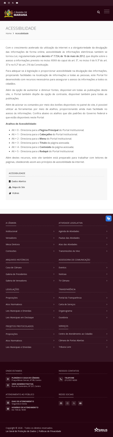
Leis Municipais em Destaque (20, 317)
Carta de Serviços (67, 304)
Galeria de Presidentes (16, 274)
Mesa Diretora (13, 244)
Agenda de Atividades (69, 231)
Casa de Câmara (13, 267)
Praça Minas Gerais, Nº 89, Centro (26, 380)
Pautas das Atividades (69, 237)
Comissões (11, 251)
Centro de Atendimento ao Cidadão (76, 333)
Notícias (63, 274)
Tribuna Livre (65, 347)
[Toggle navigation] (106, 12)
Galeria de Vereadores (16, 280)
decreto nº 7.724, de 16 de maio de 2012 (63, 56)
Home (9, 33)
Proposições (12, 297)
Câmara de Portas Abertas (71, 340)
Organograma (65, 310)
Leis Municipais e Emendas (18, 310)
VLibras (14, 193)
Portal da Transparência (70, 297)
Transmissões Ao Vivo (69, 251)
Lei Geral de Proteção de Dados (21, 431)
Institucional (11, 231)
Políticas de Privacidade (50, 431)
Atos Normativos (14, 304)
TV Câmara (64, 280)
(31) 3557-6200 (71, 380)
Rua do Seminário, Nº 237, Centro (26, 386)
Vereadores (11, 237)
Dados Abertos (17, 181)
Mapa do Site (17, 187)
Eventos (62, 267)
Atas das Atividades (68, 244)
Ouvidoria (63, 317)
